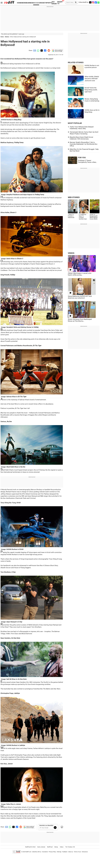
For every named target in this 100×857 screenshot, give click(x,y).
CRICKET (42, 3)
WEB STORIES (74, 197)
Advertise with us (36, 851)
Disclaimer (45, 851)
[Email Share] (34, 50)
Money (56, 847)
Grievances (85, 851)
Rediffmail (50, 847)
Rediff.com (28, 851)
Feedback (64, 851)
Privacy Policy (52, 851)
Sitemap (59, 851)
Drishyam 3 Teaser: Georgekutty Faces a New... (87, 161)
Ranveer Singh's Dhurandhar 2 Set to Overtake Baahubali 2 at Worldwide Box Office (83, 144)
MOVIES (36, 3)
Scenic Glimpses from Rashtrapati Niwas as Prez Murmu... (80, 320)
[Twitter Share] (41, 50)
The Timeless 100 (70, 847)
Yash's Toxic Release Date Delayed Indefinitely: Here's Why (82, 127)
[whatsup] (98, 2)
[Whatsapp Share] (38, 50)
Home (2, 36)
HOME (19, 3)
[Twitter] (90, 2)
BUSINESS (29, 3)
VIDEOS (71, 253)
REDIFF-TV (60, 3)
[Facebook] (95, 2)
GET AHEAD (54, 3)
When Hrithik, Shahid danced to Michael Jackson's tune (92, 79)
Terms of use (77, 851)
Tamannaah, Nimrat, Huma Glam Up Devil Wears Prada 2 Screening (84, 133)
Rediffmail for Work (30, 847)
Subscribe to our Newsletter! (46, 825)
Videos (61, 847)
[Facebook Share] (45, 50)
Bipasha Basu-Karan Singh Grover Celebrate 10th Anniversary (81, 138)
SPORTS (49, 3)
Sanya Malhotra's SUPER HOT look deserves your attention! (80, 297)
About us (70, 851)
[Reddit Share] (48, 50)
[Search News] (75, 2)
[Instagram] (93, 2)
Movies (7, 36)
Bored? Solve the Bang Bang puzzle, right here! (91, 90)
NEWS (24, 3)
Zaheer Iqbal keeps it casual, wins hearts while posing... (79, 274)
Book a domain (41, 847)
